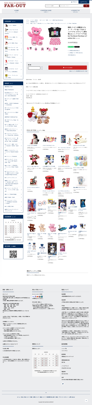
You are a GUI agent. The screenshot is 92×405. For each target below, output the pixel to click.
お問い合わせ (72, 397)
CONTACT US (75, 11)
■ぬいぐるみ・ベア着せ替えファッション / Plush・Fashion (42, 23)
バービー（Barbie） (34, 20)
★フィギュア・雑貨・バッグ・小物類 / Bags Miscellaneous (51, 20)
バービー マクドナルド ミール (48, 145)
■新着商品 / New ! (34, 21)
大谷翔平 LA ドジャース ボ (82, 232)
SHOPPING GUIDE (46, 11)
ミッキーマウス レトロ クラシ (64, 166)
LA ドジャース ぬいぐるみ (31, 234)
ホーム (27, 20)
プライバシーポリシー (63, 397)
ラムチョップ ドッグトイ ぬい (79, 145)
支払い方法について (25, 397)
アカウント (75, 1)
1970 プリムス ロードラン (62, 234)
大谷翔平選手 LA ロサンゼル (42, 210)
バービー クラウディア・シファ (82, 210)
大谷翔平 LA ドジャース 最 (52, 257)
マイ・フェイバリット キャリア (64, 147)
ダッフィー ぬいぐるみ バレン (33, 166)
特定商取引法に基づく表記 (81, 71)
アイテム (83, 2)
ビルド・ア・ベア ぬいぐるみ (42, 234)
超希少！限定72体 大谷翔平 (42, 254)
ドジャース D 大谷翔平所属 (72, 207)
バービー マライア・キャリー (31, 214)
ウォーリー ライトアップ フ (52, 207)
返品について (72, 71)
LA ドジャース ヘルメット (72, 232)
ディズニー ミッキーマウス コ (48, 191)
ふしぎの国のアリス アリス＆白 (49, 166)
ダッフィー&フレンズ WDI (78, 167)
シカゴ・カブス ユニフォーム (31, 252)
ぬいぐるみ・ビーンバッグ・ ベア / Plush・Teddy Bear (66, 23)
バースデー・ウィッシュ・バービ (62, 254)
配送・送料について (34, 397)
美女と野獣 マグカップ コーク (79, 187)
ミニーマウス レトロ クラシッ (64, 191)
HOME (17, 11)
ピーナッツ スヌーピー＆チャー (33, 187)
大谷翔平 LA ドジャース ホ (62, 213)
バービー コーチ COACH (32, 145)
